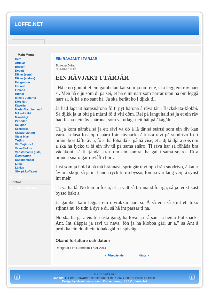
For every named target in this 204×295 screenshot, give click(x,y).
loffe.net (28, 24)
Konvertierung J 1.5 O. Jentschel (125, 281)
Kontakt (16, 182)
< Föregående (114, 255)
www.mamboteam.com (101, 4)
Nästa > (144, 255)
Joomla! (58, 277)
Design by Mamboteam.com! (81, 281)
